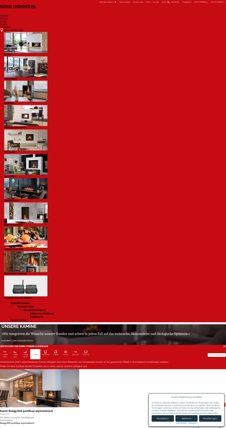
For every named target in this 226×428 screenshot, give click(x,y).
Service (137, 12)
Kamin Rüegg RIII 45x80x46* (62, 236)
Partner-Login (93, 2)
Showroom (88, 406)
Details (52, 148)
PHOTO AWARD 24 (172, 2)
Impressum (100, 423)
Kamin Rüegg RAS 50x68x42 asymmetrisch (62, 127)
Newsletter (130, 2)
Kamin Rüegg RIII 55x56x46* (155, 236)
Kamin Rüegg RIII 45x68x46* (155, 181)
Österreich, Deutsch (59, 2)
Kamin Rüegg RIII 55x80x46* (62, 348)
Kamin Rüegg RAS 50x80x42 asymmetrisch (108, 127)
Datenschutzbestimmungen (143, 423)
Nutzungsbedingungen (118, 423)
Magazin (121, 12)
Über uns (87, 398)
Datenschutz (181, 423)
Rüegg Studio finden (61, 395)
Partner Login (114, 406)
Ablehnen (186, 418)
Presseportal (141, 2)
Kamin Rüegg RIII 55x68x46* (155, 292)
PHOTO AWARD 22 (156, 2)
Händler (153, 12)
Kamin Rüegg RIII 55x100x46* (109, 348)
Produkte (103, 12)
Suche (118, 2)
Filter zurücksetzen (116, 88)
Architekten (172, 12)
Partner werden (79, 2)
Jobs (85, 401)
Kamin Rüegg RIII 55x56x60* (62, 292)
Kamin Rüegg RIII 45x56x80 (108, 181)
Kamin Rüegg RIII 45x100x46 (108, 236)
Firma (103, 2)
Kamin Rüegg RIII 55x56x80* (108, 292)
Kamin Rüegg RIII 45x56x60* (62, 181)
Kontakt (111, 2)
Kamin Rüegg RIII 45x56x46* (155, 125)
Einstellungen (210, 418)
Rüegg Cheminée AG (59, 11)
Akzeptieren (163, 418)
